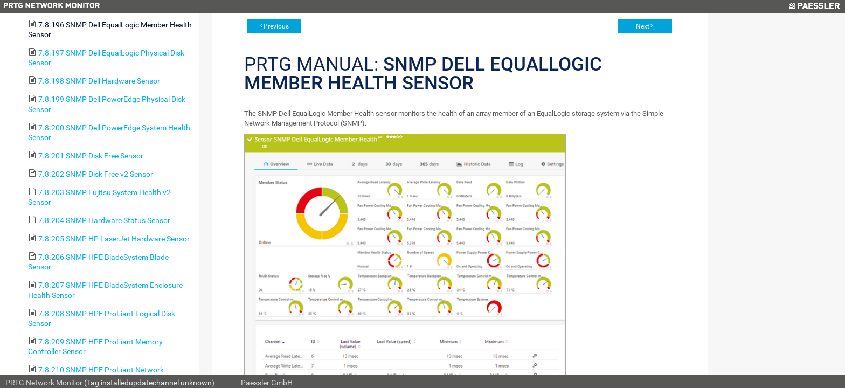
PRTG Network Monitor (43, 382)
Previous (276, 26)
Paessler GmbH (267, 382)
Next (642, 26)
